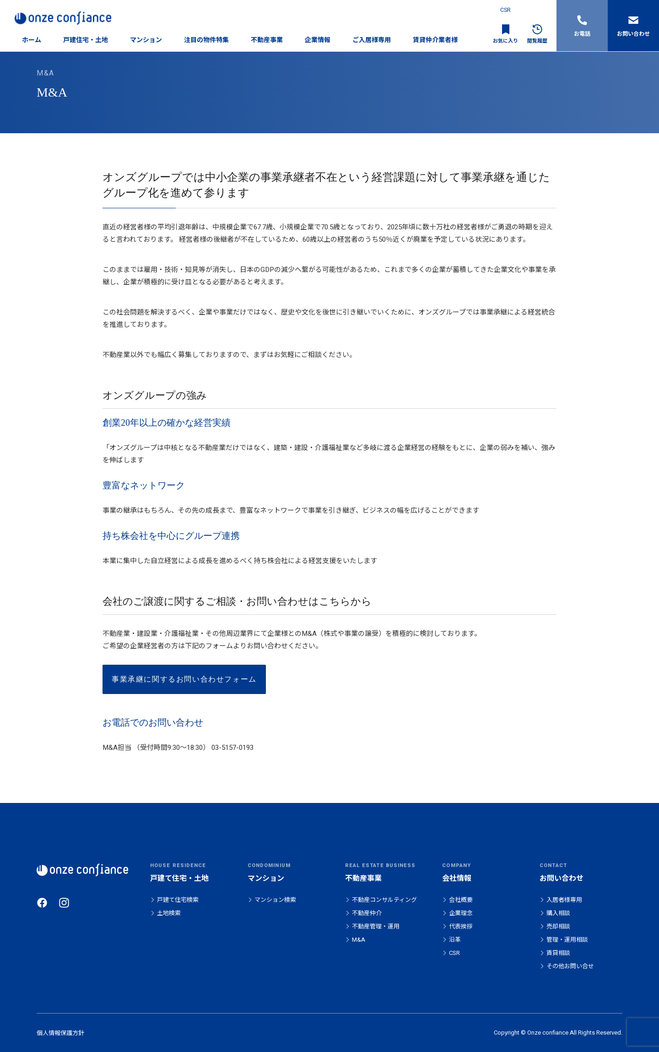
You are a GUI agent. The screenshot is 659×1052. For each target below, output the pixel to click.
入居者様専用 (564, 900)
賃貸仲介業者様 (435, 40)
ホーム (31, 40)
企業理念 (461, 913)
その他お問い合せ (570, 966)
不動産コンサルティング (384, 900)
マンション (146, 40)
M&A (358, 940)
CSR (505, 10)
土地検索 (169, 913)
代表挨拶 (461, 926)
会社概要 (461, 900)
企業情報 (317, 40)
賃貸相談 (558, 953)
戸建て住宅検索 (178, 900)
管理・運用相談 (567, 940)
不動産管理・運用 (376, 926)
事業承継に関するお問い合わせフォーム (184, 679)
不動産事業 (267, 40)
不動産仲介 (367, 913)
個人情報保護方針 (60, 1033)
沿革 (455, 940)
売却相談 (558, 926)
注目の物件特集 (206, 40)
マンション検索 (275, 900)
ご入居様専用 (371, 40)
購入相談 (558, 913)
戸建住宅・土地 (85, 40)
